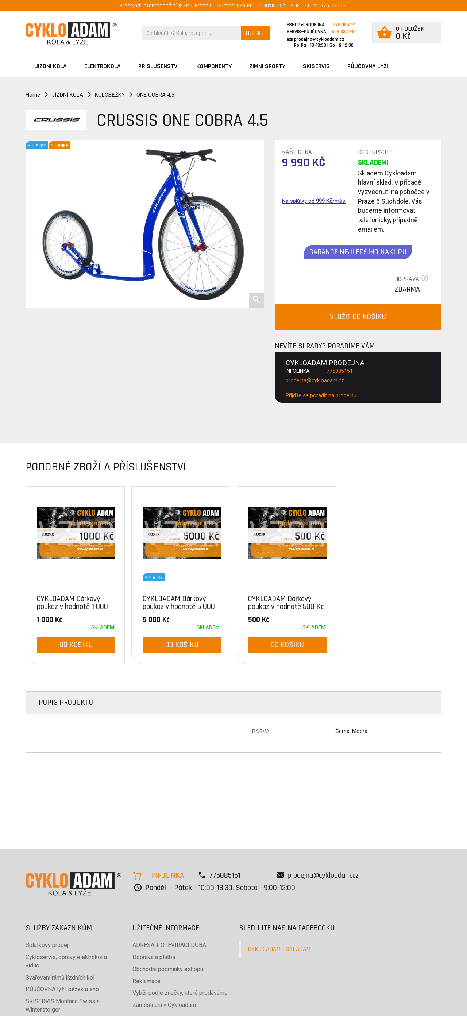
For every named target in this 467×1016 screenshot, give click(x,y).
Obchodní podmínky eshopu (167, 969)
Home (33, 95)
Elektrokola (102, 66)
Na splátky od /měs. (314, 201)
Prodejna (130, 5)
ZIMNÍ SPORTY (267, 66)
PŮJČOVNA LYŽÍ (367, 66)
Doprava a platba (153, 957)
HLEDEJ (256, 33)
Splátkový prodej (47, 945)
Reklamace (146, 981)
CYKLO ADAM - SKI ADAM (279, 949)
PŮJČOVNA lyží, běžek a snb (62, 989)
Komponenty (214, 66)
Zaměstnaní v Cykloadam (164, 1004)
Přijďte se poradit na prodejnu (321, 395)
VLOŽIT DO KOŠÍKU (358, 317)
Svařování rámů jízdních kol (60, 977)
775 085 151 (334, 5)
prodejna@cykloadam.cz (319, 39)
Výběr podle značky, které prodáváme (180, 992)
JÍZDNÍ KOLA (50, 66)
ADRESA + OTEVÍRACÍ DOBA (169, 945)
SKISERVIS (316, 66)
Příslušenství (158, 66)
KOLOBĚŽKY (110, 95)
